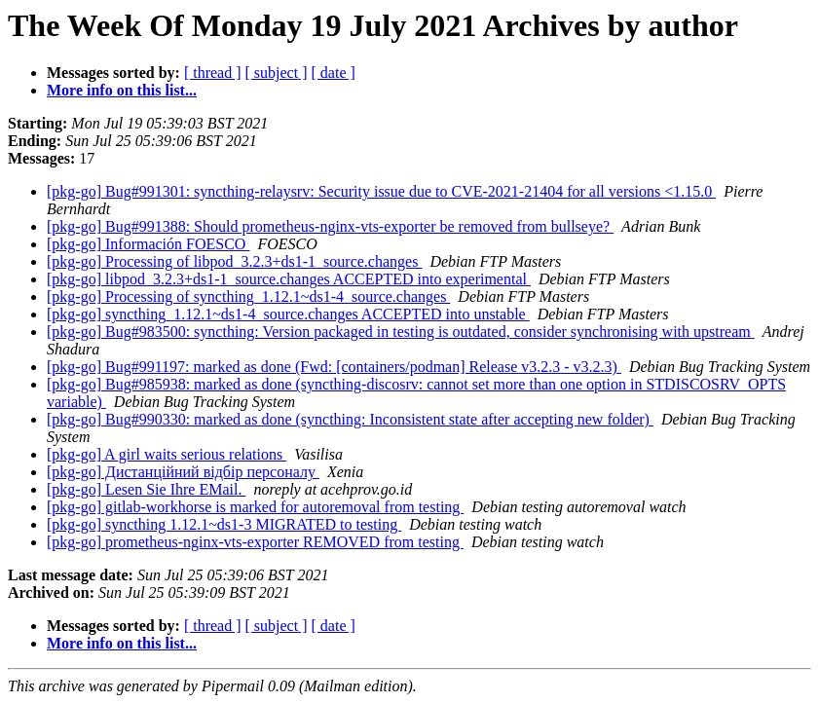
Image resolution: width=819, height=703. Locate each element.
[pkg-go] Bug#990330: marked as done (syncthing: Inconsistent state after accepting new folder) (350, 419)
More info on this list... (122, 90)
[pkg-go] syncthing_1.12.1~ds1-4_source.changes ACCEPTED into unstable (288, 314)
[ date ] (333, 72)
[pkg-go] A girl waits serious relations (166, 454)
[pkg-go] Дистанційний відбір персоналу (183, 471)
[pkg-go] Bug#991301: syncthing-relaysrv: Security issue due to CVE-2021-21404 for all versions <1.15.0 (381, 191)
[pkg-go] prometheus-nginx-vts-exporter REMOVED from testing (255, 542)
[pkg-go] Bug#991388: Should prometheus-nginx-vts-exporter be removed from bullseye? (330, 226)
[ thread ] (213, 72)
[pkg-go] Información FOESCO (148, 244)
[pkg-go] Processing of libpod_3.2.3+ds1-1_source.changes (234, 261)
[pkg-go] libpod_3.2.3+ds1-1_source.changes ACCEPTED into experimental (289, 279)
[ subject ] (276, 72)
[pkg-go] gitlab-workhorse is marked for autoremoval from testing (255, 507)
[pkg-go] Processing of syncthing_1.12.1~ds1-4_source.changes (248, 296)
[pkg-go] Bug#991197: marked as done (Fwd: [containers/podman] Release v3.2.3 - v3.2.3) (334, 366)
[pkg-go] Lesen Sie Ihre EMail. (146, 489)
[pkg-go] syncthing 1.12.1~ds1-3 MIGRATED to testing (224, 524)
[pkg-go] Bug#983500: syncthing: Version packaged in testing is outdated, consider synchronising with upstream (401, 331)
